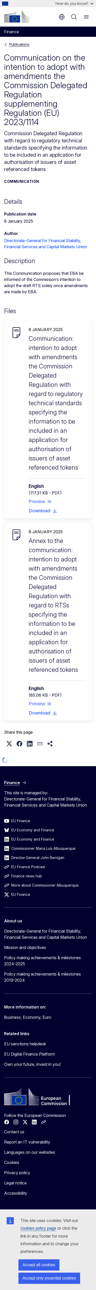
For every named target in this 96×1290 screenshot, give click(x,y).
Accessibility (15, 1193)
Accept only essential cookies (49, 1278)
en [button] (62, 17)
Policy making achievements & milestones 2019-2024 (42, 977)
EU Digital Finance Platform (29, 1054)
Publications (19, 44)
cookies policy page (38, 1228)
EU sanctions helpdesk (25, 1043)
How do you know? (74, 3)
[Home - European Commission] (16, 16)
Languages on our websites (29, 1152)
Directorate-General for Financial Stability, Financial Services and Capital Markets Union (45, 934)
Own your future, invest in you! (32, 1064)
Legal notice (15, 1182)
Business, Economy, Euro (27, 1017)
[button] (40, 501)
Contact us (14, 1131)
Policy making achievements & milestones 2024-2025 (42, 960)
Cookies (11, 1162)
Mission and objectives (25, 947)
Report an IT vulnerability (27, 1142)
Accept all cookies (39, 1265)
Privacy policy (17, 1172)
